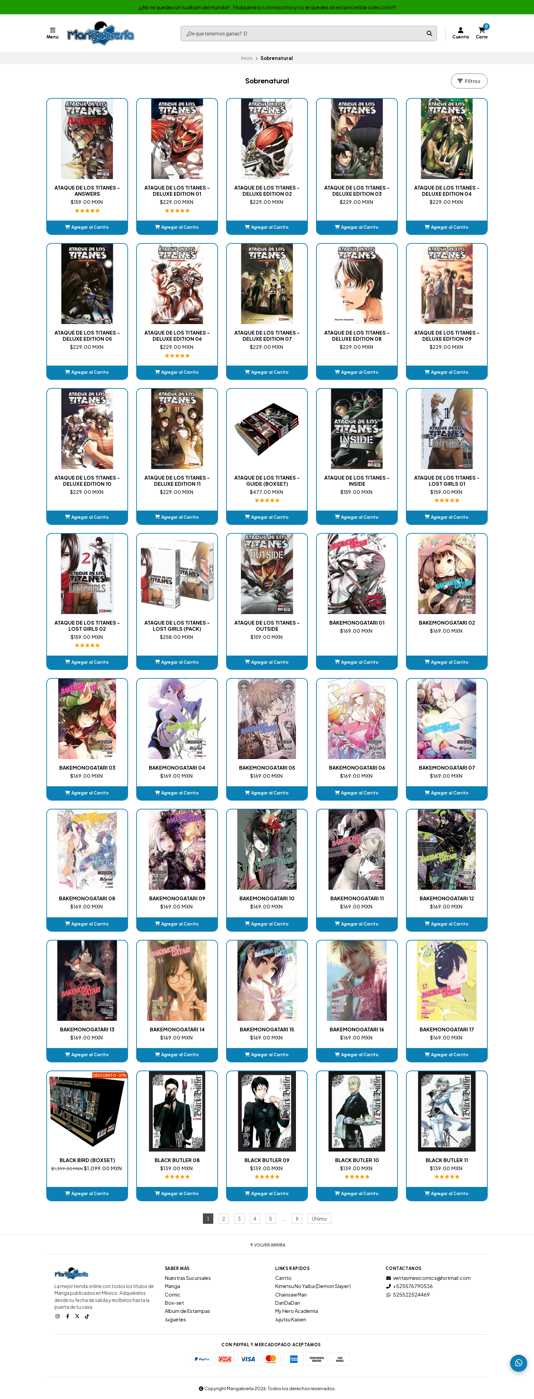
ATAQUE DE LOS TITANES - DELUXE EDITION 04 (447, 190)
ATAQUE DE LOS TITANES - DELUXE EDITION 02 (267, 190)
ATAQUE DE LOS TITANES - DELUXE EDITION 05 (87, 335)
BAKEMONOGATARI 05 (267, 768)
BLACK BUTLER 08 (177, 1160)
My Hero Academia (296, 1310)
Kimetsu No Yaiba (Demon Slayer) (313, 1286)
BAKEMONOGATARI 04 (177, 768)
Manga (172, 1286)
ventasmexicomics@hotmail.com (428, 1277)
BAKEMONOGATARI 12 (447, 898)
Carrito (283, 1277)
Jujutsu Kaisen (290, 1319)
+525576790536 (409, 1286)
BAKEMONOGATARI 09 (177, 898)
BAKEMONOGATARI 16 (357, 1029)
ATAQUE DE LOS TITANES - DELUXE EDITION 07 (267, 335)
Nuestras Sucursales (188, 1277)
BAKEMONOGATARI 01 (356, 623)
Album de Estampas (187, 1310)
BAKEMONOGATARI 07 (447, 768)
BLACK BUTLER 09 (267, 1160)
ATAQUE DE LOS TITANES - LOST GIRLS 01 (447, 481)
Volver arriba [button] (267, 1245)
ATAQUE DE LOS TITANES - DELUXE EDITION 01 (177, 190)
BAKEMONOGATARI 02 (447, 623)
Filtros (469, 81)
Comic (172, 1294)
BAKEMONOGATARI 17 (447, 1029)
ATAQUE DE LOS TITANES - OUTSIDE (267, 626)
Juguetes (175, 1319)
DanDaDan (287, 1302)
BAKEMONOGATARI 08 (87, 898)
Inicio (247, 58)
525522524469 (408, 1294)
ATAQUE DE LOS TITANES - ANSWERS (87, 190)
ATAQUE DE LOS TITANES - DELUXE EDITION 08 (357, 335)
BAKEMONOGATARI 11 (357, 898)
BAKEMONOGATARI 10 (267, 898)
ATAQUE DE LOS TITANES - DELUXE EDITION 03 (357, 190)
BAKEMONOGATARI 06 (357, 768)
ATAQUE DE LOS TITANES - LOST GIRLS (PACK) (177, 626)
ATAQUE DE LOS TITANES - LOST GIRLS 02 (87, 626)
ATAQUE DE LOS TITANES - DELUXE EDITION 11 (177, 481)
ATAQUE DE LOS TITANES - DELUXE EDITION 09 (447, 335)
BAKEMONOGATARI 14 (177, 1029)
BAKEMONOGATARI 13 (87, 1029)
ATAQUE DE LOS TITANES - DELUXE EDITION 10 (87, 481)
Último (319, 1219)
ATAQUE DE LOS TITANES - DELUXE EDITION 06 (177, 335)
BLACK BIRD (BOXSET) (87, 1160)
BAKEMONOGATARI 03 (87, 768)
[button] (87, 227)
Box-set (174, 1302)
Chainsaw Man (291, 1294)
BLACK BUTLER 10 (357, 1160)
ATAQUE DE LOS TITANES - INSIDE (357, 481)
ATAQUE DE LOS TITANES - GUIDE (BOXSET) (267, 481)
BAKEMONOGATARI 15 (267, 1029)
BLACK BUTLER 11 (447, 1160)
